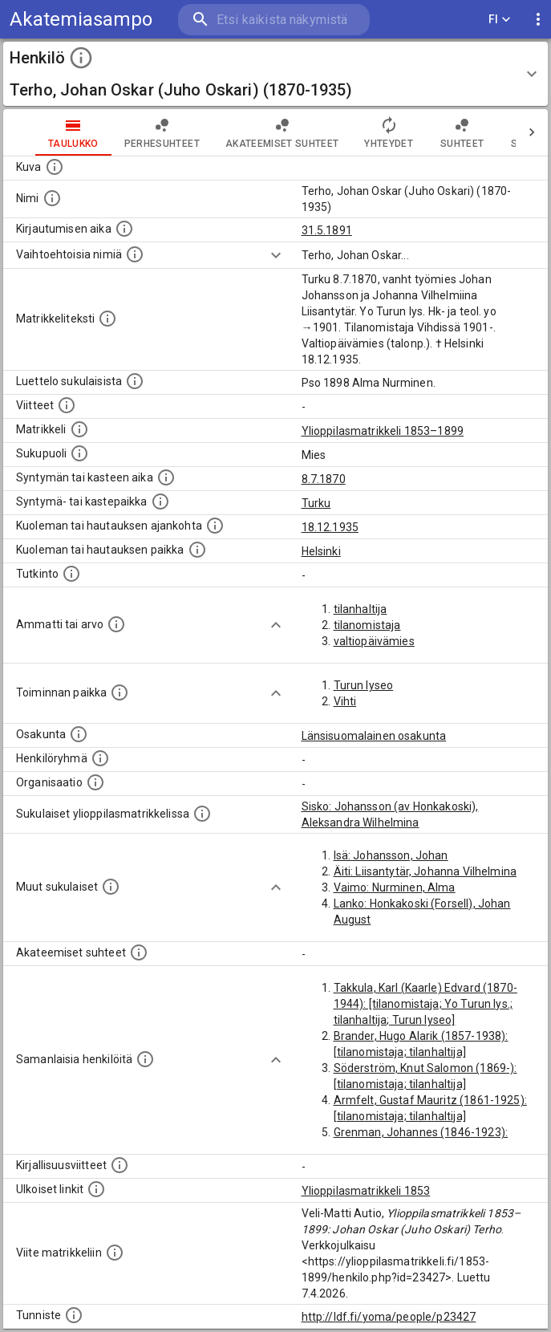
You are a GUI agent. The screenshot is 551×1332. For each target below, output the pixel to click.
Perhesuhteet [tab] (162, 132)
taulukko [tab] (73, 132)
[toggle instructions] (81, 58)
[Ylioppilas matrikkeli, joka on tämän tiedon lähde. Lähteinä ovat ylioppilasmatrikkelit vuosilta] (79, 429)
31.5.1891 (327, 230)
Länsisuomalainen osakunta (374, 735)
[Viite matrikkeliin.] (115, 1252)
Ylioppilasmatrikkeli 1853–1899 (383, 430)
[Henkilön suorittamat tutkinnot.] (71, 574)
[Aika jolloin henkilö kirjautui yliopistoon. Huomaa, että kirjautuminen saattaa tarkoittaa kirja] (124, 229)
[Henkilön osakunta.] (78, 734)
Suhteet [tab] (462, 132)
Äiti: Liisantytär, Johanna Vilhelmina (425, 871)
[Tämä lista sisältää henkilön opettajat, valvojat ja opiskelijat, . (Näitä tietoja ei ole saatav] (139, 952)
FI (500, 20)
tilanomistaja (367, 625)
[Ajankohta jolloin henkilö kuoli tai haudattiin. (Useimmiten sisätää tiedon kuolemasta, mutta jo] (215, 525)
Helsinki (321, 551)
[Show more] (276, 255)
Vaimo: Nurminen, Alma (395, 887)
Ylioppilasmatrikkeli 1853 (366, 1190)
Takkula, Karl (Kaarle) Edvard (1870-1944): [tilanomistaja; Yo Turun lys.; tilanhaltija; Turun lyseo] (425, 1003)
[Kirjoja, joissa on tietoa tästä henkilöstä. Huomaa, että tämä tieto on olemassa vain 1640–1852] (119, 1165)
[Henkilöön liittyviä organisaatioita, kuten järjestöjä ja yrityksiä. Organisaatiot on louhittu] (95, 782)
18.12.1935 (330, 527)
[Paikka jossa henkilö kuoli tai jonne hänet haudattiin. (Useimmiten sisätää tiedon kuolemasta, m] (197, 549)
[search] (274, 19)
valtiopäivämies (374, 641)
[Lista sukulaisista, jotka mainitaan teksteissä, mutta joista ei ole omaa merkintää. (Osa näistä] (111, 887)
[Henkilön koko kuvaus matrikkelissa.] (107, 318)
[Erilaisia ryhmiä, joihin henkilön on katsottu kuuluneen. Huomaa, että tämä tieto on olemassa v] (100, 758)
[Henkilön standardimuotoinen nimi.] (52, 198)
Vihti (345, 701)
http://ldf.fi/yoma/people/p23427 (389, 1316)
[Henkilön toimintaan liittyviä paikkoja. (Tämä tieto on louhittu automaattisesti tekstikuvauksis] (119, 692)
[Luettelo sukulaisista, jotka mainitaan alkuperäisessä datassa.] (135, 381)
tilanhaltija (360, 609)
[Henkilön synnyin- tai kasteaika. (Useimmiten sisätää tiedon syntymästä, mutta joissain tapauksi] (166, 477)
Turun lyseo (364, 685)
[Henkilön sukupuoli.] (79, 453)
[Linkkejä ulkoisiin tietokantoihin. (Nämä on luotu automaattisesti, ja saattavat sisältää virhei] (96, 1189)
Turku (316, 503)
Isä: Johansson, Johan (391, 855)
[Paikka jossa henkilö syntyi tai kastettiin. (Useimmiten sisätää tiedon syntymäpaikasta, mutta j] (160, 501)
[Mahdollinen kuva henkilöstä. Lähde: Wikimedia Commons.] (54, 167)
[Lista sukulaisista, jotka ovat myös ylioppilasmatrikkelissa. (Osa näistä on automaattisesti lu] (202, 813)
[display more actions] (538, 19)
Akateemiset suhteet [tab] (282, 132)
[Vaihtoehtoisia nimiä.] (135, 254)
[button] (275, 74)
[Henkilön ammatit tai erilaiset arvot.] (116, 624)
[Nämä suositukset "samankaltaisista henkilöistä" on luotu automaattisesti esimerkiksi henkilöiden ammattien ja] (145, 1059)
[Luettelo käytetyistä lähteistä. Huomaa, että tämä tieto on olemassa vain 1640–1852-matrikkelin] (66, 405)
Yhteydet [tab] (388, 132)
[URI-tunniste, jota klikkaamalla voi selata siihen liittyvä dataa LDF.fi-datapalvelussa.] (74, 1315)
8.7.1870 (324, 479)
